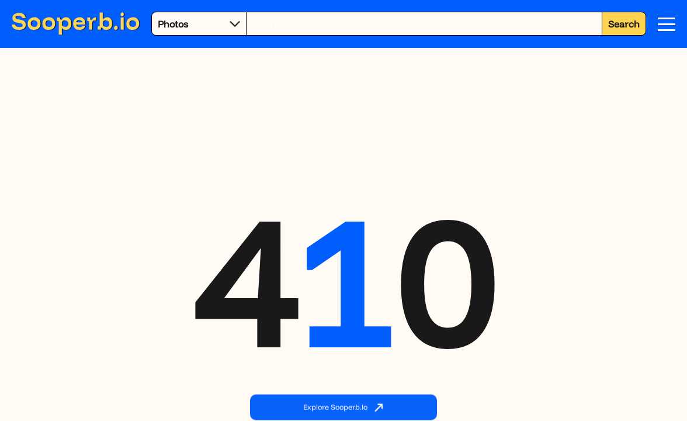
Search (624, 24)
